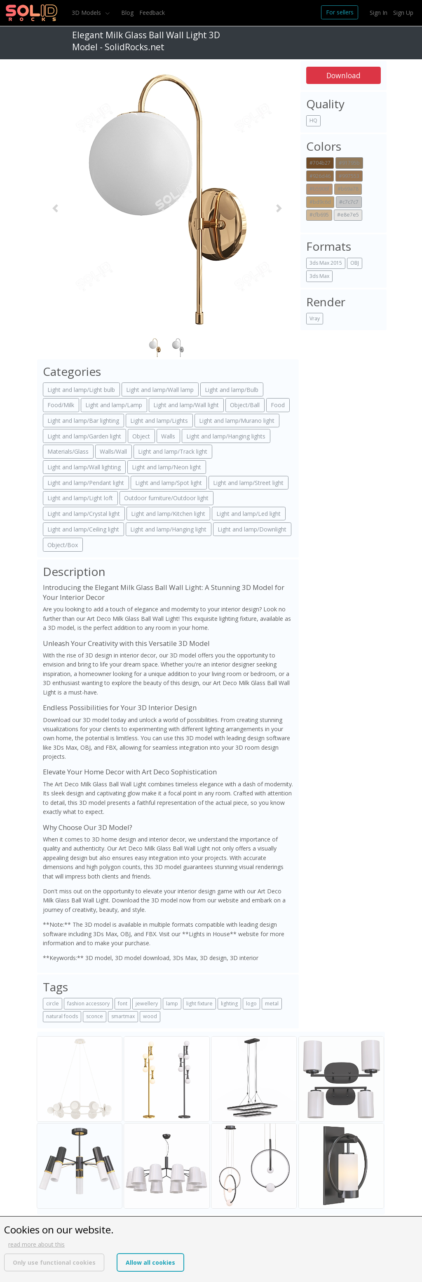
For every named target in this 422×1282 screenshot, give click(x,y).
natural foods (62, 1016)
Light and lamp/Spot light (168, 483)
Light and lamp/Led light (248, 513)
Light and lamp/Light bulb (81, 390)
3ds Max (319, 276)
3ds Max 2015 (325, 262)
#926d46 (320, 175)
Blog (127, 12)
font (122, 1003)
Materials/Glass (68, 451)
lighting (229, 1003)
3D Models (87, 12)
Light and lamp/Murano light (236, 420)
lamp (172, 1003)
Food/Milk (60, 405)
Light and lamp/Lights (159, 420)
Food (278, 405)
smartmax (123, 1016)
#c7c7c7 (349, 201)
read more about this (36, 1244)
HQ (313, 120)
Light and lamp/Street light (248, 483)
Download (343, 75)
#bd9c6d (320, 201)
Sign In (378, 12)
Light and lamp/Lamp (113, 405)
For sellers (340, 12)
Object (141, 436)
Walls (168, 436)
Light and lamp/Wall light (186, 405)
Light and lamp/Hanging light (168, 529)
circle (52, 1003)
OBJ (354, 262)
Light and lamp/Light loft (80, 498)
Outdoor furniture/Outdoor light (166, 498)
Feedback (152, 12)
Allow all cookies (150, 1262)
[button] (55, 208)
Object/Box (62, 545)
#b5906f (319, 188)
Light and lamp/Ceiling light (83, 529)
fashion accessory (88, 1003)
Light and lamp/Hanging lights (225, 436)
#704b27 (320, 162)
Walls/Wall (113, 451)
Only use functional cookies (54, 1262)
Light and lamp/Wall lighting (84, 467)
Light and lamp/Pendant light (85, 483)
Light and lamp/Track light (172, 451)
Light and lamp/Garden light (84, 436)
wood (150, 1016)
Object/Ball (245, 405)
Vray (314, 318)
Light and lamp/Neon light (166, 467)
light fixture (199, 1003)
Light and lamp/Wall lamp (160, 390)
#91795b (349, 162)
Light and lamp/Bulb (231, 390)
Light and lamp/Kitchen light (168, 513)
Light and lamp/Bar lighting (83, 420)
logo (251, 1003)
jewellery (147, 1003)
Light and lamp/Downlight (252, 529)
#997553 (349, 175)
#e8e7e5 (348, 214)
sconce (94, 1016)
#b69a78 (348, 188)
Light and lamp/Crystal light (83, 513)
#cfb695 (319, 214)
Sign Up (403, 12)
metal (272, 1003)
